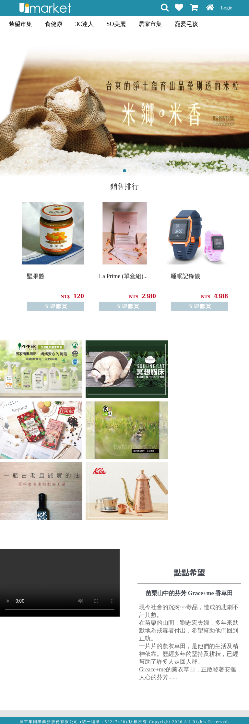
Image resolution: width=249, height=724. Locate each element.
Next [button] (243, 251)
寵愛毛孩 (186, 24)
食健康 (54, 24)
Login (226, 7)
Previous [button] (6, 251)
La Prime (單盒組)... (123, 276)
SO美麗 (116, 24)
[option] (53, 256)
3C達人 (84, 24)
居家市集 (150, 24)
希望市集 (20, 24)
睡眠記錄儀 (185, 276)
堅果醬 (35, 276)
